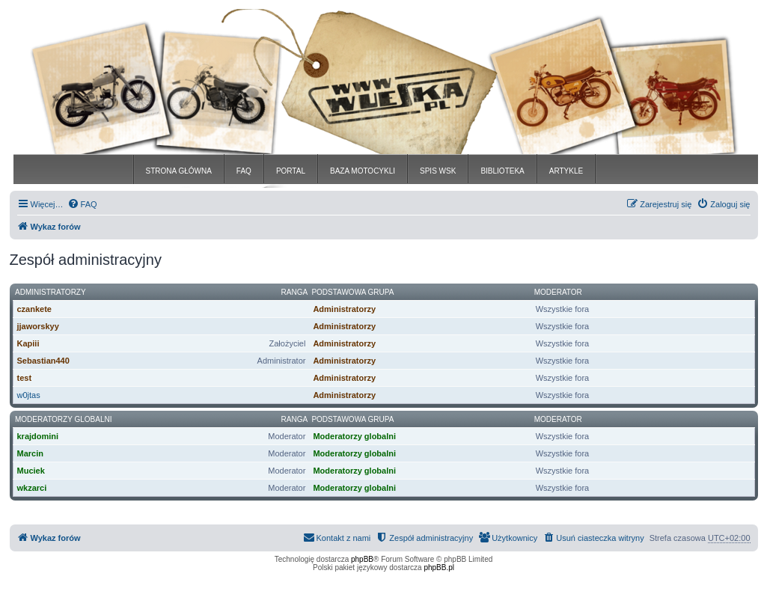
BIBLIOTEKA (502, 171)
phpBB (362, 559)
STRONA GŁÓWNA (179, 171)
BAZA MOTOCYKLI (362, 171)
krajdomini (38, 436)
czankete (34, 309)
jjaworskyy (38, 326)
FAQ (243, 171)
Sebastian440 (43, 360)
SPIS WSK (438, 171)
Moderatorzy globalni (63, 419)
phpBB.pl (439, 567)
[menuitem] (82, 204)
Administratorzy (50, 292)
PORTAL (290, 171)
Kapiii (28, 343)
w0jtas (28, 395)
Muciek (31, 470)
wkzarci (32, 487)
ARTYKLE (566, 171)
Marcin (30, 453)
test (24, 377)
